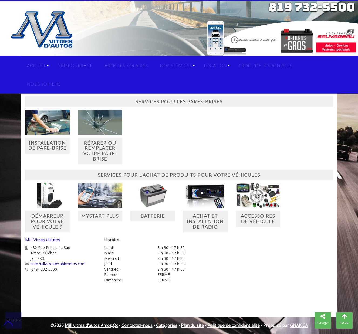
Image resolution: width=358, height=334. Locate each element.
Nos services (176, 65)
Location (215, 65)
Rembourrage (75, 65)
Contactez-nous (137, 325)
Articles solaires (126, 65)
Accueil (36, 65)
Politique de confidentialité (233, 325)
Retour (13, 320)
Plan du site (192, 325)
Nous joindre (44, 83)
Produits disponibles (265, 65)
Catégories (166, 325)
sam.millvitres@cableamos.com (58, 263)
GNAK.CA (299, 325)
